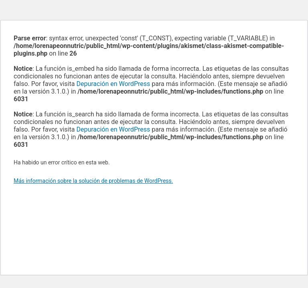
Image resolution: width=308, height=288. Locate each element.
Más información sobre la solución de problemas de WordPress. (93, 181)
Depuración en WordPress (113, 84)
